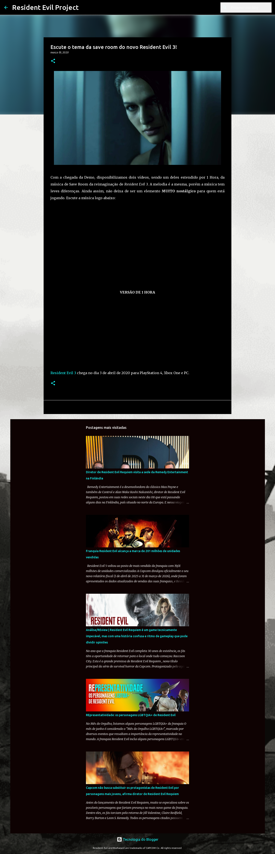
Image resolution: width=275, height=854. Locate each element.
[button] (53, 61)
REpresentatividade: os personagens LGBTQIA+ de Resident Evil (131, 715)
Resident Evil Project (45, 7)
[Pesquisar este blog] (249, 7)
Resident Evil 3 (63, 373)
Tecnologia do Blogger (137, 839)
